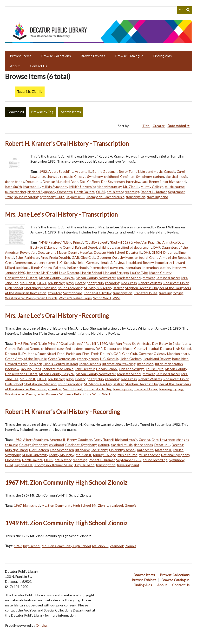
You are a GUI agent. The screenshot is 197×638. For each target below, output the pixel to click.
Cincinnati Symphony (135, 176)
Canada (169, 171)
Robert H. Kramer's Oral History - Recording (62, 411)
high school (31, 505)
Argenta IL (83, 171)
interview (133, 181)
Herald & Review (112, 262)
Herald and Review (140, 262)
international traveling (106, 268)
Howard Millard (16, 364)
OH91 (41, 283)
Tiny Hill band (84, 465)
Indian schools (77, 268)
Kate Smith (13, 187)
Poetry (80, 283)
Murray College (152, 187)
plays (70, 283)
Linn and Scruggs (116, 273)
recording (132, 192)
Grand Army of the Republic (170, 257)
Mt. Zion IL (131, 187)
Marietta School (129, 278)
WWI (116, 298)
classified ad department (133, 247)
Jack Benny (150, 181)
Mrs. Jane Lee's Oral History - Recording (57, 315)
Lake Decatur (69, 273)
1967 (18, 505)
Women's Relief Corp (75, 394)
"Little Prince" (73, 242)
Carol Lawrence (163, 440)
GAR (75, 257)
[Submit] (188, 10)
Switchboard (72, 293)
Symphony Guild (52, 197)
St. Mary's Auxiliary (98, 288)
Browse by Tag (42, 112)
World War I (102, 298)
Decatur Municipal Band (61, 181)
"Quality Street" (96, 242)
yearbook (117, 505)
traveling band (157, 197)
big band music (151, 171)
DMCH (157, 252)
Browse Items (20, 56)
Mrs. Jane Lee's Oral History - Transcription (61, 214)
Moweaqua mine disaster (161, 278)
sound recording (26, 197)
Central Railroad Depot (80, 247)
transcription (135, 197)
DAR (156, 247)
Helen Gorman (87, 262)
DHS (147, 252)
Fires (44, 257)
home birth (163, 262)
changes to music (59, 176)
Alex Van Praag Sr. (147, 242)
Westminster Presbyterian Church (31, 298)
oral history (115, 192)
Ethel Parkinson (27, 257)
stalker (118, 288)
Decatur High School (109, 252)
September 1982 (128, 460)
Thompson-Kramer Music (105, 197)
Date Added (177, 126)
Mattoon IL (31, 187)
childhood (111, 176)
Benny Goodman (105, 171)
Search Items (71, 112)
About (15, 66)
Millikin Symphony (55, 187)
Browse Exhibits (93, 56)
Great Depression (18, 262)
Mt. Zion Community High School (66, 505)
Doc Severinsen (113, 181)
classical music (176, 176)
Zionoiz (130, 505)
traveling (165, 293)
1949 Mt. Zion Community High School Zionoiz (66, 522)
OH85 (100, 192)
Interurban (133, 268)
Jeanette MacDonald (42, 273)
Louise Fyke (139, 273)
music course (175, 187)
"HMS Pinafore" (50, 242)
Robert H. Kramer (154, 192)
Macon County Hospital (56, 278)
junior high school (173, 181)
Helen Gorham (130, 359)
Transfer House (145, 293)
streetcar (55, 293)
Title (146, 126)
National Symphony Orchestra (50, 192)
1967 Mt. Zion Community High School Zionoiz (66, 482)
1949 (18, 546)
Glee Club (87, 257)
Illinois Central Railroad (48, 268)
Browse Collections (56, 56)
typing (178, 293)
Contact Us (38, 66)
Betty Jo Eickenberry (45, 247)
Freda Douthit (59, 257)
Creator (159, 126)
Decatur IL (33, 181)
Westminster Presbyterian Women (31, 394)
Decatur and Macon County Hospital (65, 252)
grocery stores (44, 262)
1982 (43, 171)
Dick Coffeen (90, 181)
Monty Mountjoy (109, 187)
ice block (22, 268)
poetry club (95, 283)
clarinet (158, 176)
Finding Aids (162, 56)
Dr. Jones (170, 252)
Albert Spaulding (60, 171)
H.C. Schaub (66, 262)
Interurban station (156, 268)
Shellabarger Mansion (40, 288)
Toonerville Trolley (97, 293)
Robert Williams (150, 283)
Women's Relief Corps (75, 298)
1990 (128, 242)
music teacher (15, 192)
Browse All (16, 112)
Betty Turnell (129, 171)
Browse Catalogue (129, 56)
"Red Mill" (116, 242)
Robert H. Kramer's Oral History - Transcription (67, 143)
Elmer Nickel (47, 354)
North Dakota (84, 192)
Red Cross (129, 283)
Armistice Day (172, 242)
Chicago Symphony (88, 176)
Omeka (41, 625)
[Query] (98, 10)
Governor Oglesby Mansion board (122, 257)
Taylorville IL (75, 197)
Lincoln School (91, 273)
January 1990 (15, 273)
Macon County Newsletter (96, 278)
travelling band (128, 465)
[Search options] (180, 10)
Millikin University (82, 187)
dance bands (14, 181)
